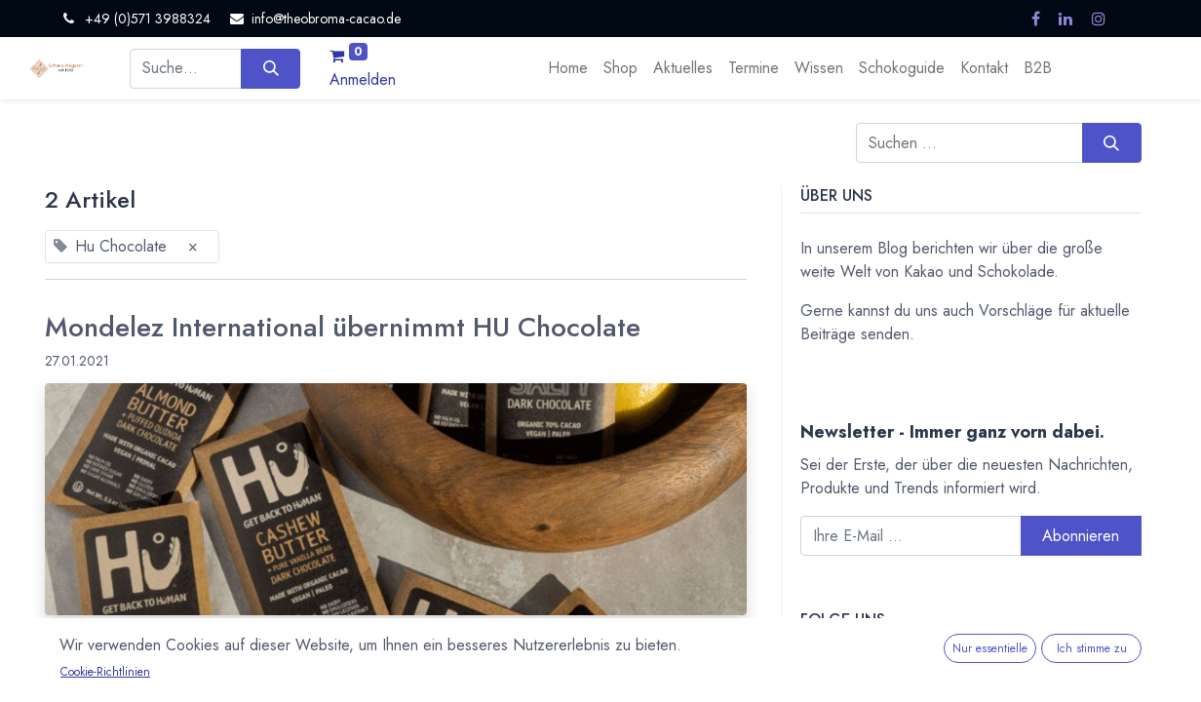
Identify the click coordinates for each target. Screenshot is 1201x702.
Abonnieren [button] (1080, 536)
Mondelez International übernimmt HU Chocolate (342, 327)
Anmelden (362, 79)
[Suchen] (270, 68)
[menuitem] (568, 68)
